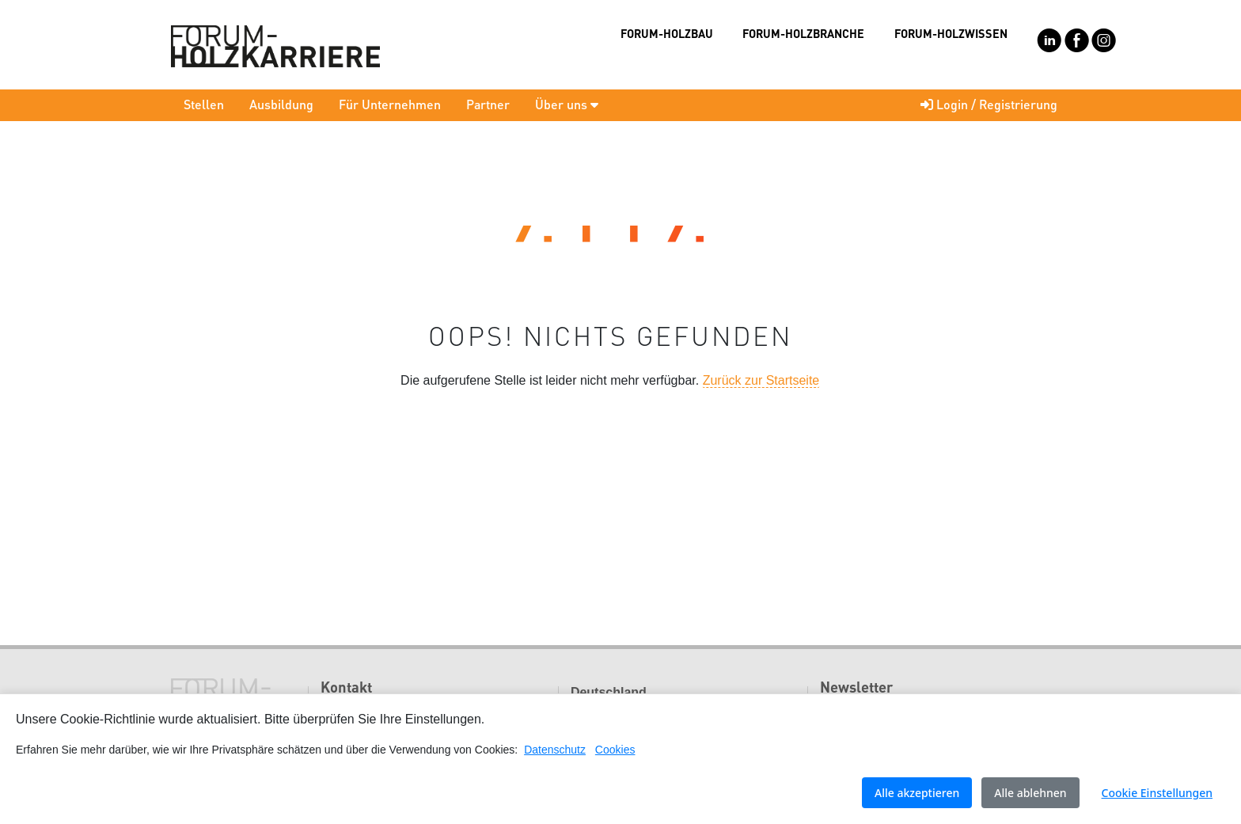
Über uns (566, 104)
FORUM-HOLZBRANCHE (803, 33)
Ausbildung (281, 104)
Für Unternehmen (390, 104)
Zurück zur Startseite (761, 380)
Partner (488, 104)
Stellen (204, 104)
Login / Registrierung (988, 104)
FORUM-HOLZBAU (666, 33)
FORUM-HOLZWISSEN (951, 33)
